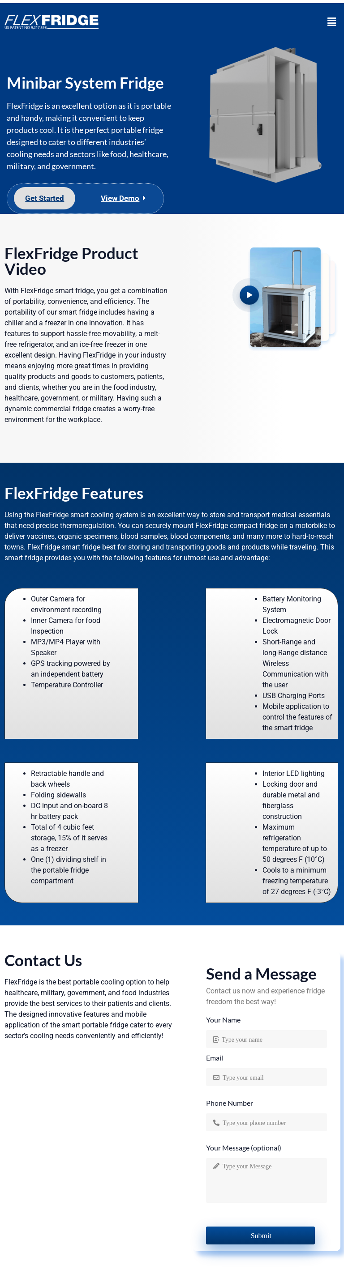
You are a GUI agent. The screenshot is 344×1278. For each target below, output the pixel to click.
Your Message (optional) (243, 1148)
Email (214, 1058)
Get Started (44, 198)
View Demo (120, 198)
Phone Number (229, 1103)
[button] (332, 21)
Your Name (223, 1020)
